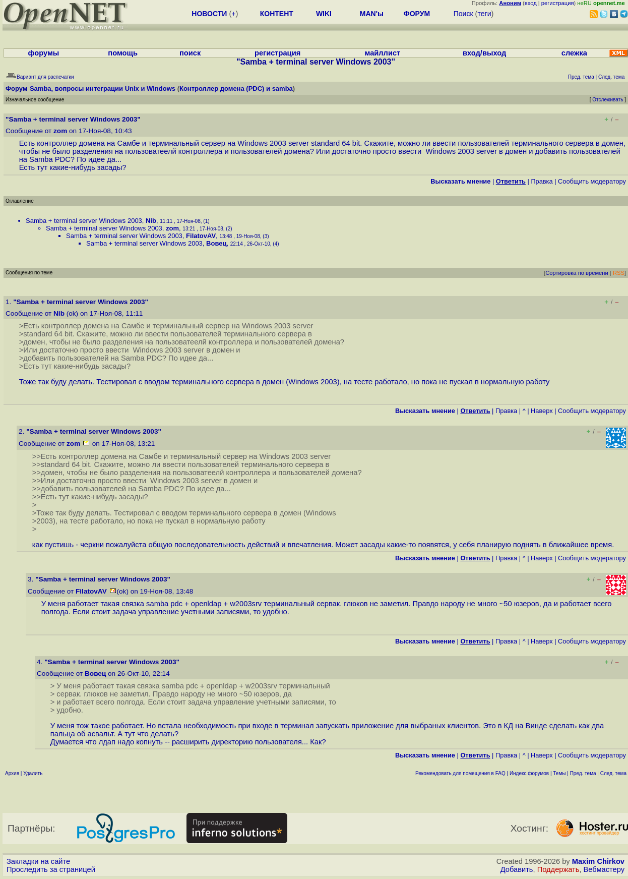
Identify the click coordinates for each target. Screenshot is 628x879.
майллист (383, 53)
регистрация (557, 3)
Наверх (542, 411)
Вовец (216, 243)
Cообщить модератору (592, 181)
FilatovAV (201, 236)
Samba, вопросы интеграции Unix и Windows (102, 88)
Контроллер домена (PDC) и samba (236, 88)
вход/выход (484, 53)
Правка (541, 181)
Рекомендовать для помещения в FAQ (460, 773)
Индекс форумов (529, 773)
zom (60, 131)
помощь (123, 53)
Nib (151, 220)
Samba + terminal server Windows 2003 (84, 220)
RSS (618, 273)
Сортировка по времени (576, 273)
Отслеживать (607, 99)
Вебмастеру (604, 869)
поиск (190, 53)
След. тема (613, 773)
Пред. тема (583, 773)
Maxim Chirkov (598, 861)
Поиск (463, 14)
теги (484, 14)
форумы (43, 53)
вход (531, 3)
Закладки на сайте (38, 861)
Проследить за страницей (51, 869)
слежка (574, 53)
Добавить (516, 869)
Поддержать (558, 869)
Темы (559, 773)
